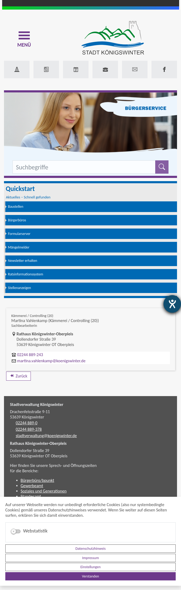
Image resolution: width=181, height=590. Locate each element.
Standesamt (31, 496)
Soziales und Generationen (44, 491)
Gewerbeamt (32, 485)
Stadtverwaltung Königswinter (37, 404)
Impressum (90, 558)
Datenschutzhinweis (90, 548)
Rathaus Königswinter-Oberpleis (38, 443)
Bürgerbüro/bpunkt (37, 480)
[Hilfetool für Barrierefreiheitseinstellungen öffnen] (172, 304)
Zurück (18, 376)
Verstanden (90, 576)
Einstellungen (90, 567)
